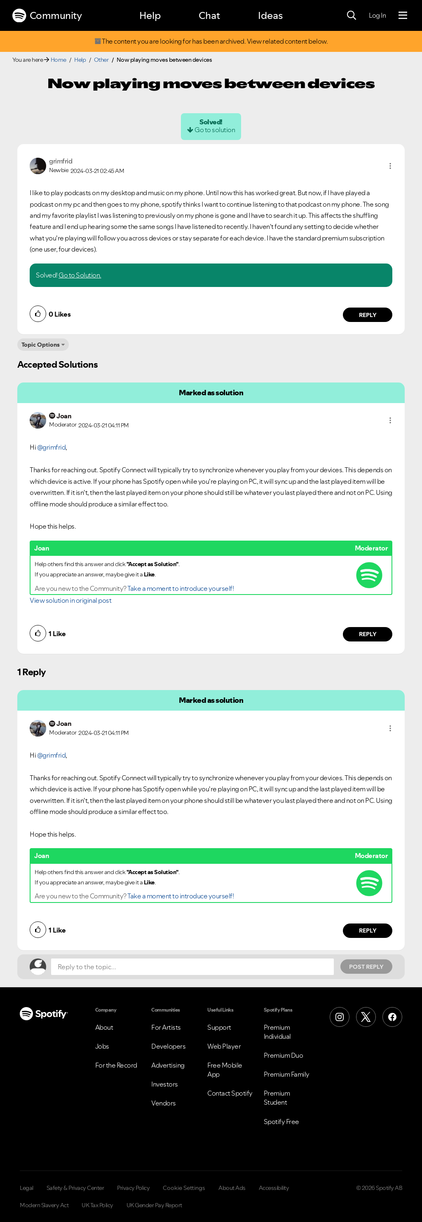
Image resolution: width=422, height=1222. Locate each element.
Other (101, 60)
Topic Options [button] (40, 344)
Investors (164, 1084)
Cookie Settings (184, 1188)
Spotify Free (281, 1121)
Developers (168, 1046)
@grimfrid (51, 447)
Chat (209, 15)
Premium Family (286, 1074)
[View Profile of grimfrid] (60, 161)
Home (58, 60)
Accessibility (274, 1188)
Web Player (224, 1046)
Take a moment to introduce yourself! (180, 588)
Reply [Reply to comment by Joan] (368, 634)
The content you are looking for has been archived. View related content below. (211, 41)
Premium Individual (277, 1032)
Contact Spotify (230, 1093)
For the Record (116, 1065)
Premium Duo (283, 1055)
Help (150, 15)
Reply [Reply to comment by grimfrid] (368, 315)
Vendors (163, 1103)
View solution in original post (70, 600)
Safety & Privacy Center (75, 1188)
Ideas (270, 15)
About (104, 1027)
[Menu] (403, 15)
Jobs (102, 1046)
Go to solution (215, 129)
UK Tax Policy (97, 1205)
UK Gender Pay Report (154, 1205)
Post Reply (366, 967)
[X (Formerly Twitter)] (366, 1017)
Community (47, 16)
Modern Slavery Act (44, 1205)
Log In (377, 15)
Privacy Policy (133, 1188)
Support (219, 1027)
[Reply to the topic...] (192, 966)
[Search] (352, 15)
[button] (390, 166)
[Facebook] (392, 1017)
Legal (26, 1188)
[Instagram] (339, 1017)
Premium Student (277, 1098)
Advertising (168, 1065)
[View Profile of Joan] (63, 415)
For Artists (166, 1027)
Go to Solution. (80, 275)
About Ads (232, 1188)
